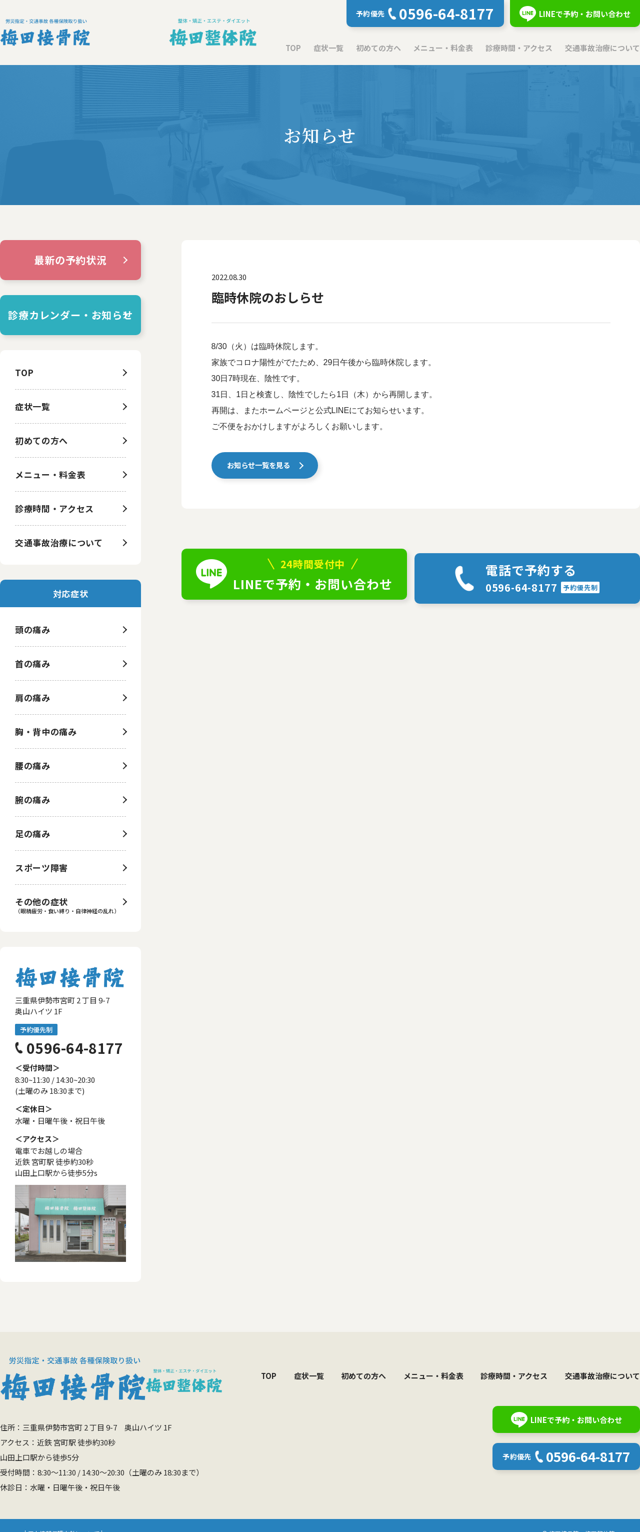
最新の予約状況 (70, 260)
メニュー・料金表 (443, 48)
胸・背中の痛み (46, 731)
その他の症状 (41, 901)
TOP (293, 48)
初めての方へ (378, 48)
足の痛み (32, 833)
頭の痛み (32, 629)
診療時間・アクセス (519, 48)
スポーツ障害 (41, 867)
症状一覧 (329, 48)
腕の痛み (32, 799)
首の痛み (32, 663)
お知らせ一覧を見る (260, 467)
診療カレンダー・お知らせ (70, 315)
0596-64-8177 (74, 1048)
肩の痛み (32, 697)
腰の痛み (32, 765)
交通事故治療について (602, 48)
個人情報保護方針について (64, 1517)
